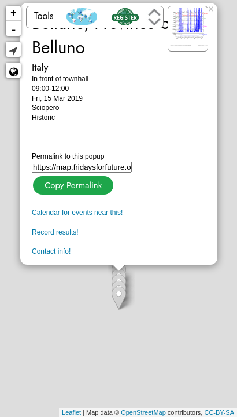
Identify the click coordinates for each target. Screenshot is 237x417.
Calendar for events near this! (77, 213)
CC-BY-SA (219, 412)
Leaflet (71, 412)
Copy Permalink (72, 184)
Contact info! (51, 251)
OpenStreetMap (143, 412)
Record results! (55, 232)
